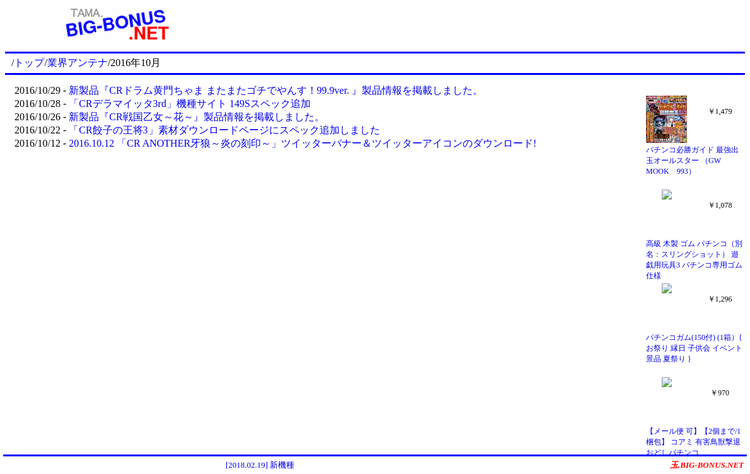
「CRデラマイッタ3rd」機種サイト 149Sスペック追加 (190, 103)
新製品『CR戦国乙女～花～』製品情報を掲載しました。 (196, 116)
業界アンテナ (77, 62)
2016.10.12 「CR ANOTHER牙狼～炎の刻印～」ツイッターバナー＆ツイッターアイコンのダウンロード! (302, 143)
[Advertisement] (485, 24)
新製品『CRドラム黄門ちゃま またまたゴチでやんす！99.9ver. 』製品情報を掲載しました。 (276, 90)
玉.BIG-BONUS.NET (707, 465)
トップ (29, 62)
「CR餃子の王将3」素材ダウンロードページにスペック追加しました (224, 130)
